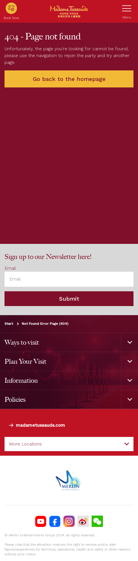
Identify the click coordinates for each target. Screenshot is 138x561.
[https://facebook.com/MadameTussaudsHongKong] (55, 521)
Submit (69, 298)
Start (9, 323)
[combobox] (69, 444)
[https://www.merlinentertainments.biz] (69, 480)
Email (10, 268)
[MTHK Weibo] (83, 521)
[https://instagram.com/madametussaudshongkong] (69, 521)
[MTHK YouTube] (40, 521)
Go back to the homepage (69, 79)
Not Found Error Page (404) (45, 323)
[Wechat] (97, 521)
